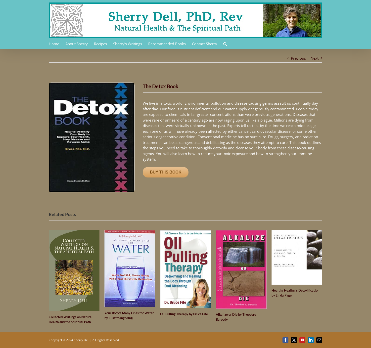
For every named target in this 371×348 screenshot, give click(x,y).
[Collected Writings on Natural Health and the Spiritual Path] (74, 232)
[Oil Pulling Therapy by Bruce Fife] (185, 232)
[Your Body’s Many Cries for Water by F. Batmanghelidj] (129, 232)
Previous (298, 58)
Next (315, 58)
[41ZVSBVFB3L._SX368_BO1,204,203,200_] (92, 84)
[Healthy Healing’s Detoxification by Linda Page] (297, 232)
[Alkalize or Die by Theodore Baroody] (241, 232)
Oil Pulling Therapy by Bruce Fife (184, 314)
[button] (225, 43)
